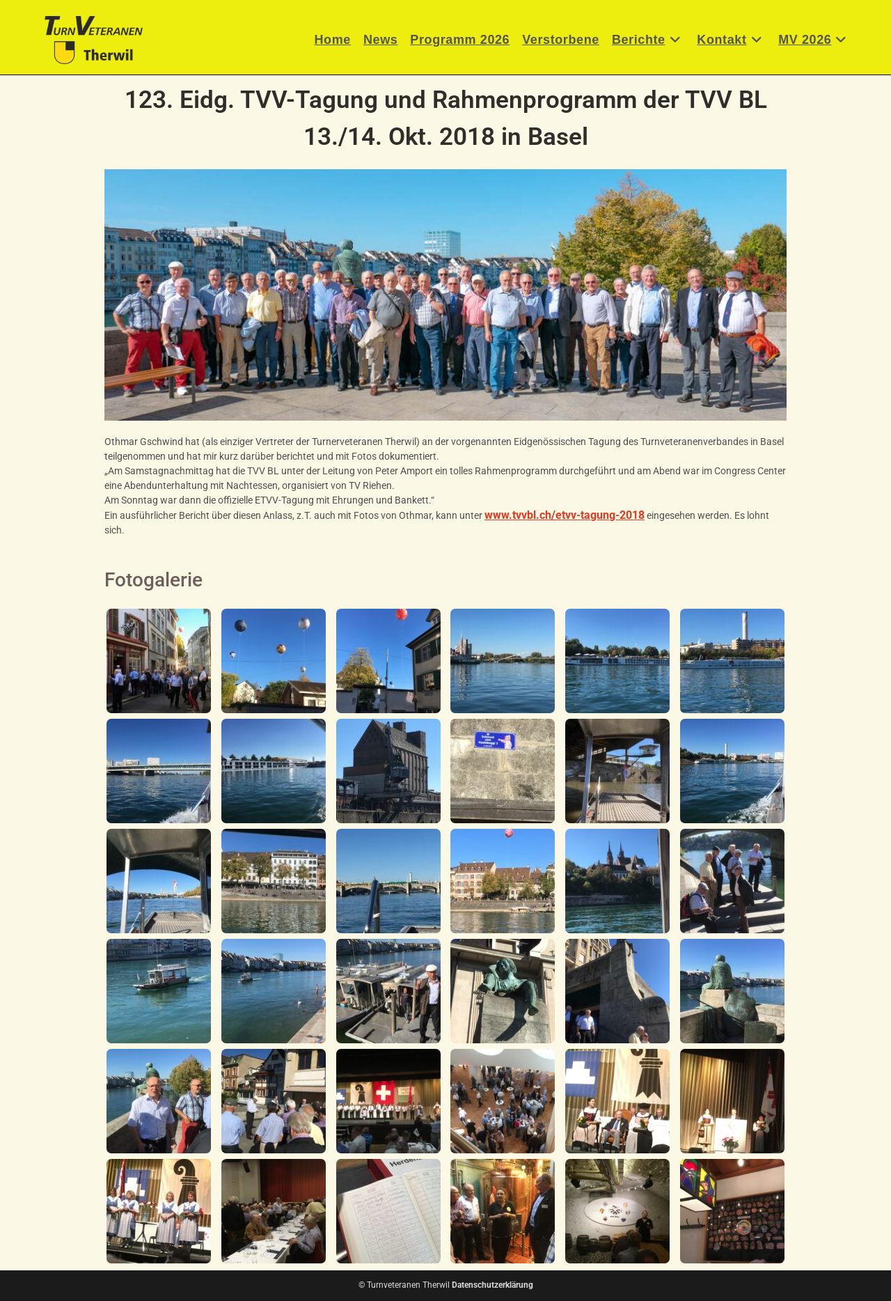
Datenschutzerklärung (492, 1285)
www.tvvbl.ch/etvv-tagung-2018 (564, 515)
